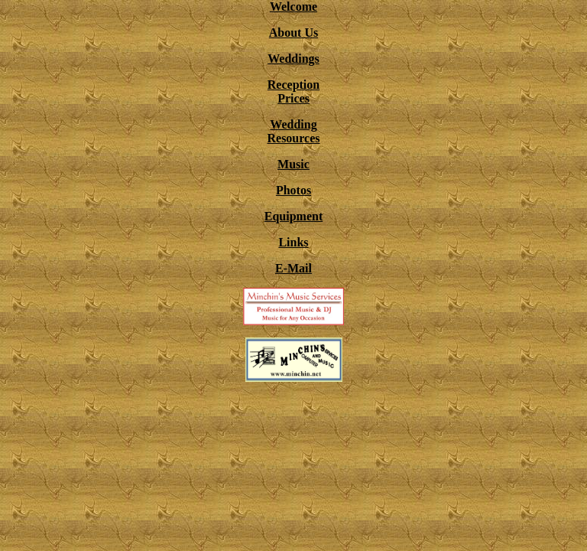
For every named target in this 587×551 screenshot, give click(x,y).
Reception (293, 84)
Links (293, 242)
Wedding (293, 124)
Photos (293, 190)
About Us (293, 32)
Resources (293, 138)
